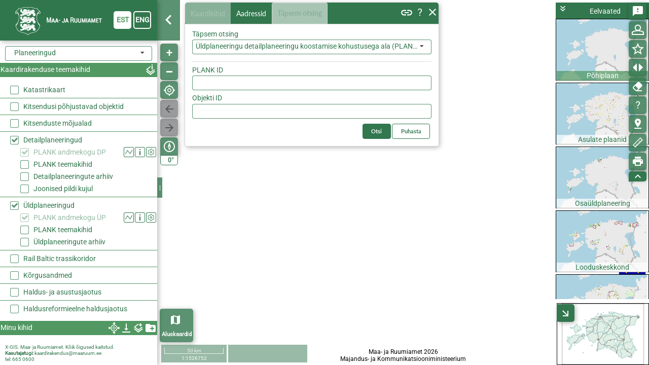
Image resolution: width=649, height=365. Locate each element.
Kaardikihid (209, 13)
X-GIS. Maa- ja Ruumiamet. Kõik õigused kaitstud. (60, 347)
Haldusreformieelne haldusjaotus (75, 309)
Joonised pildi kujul (63, 189)
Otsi (417, 67)
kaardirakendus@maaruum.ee (67, 353)
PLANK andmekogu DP (69, 152)
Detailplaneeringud (52, 140)
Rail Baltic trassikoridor (59, 258)
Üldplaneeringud (49, 205)
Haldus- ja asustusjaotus (62, 292)
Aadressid (253, 13)
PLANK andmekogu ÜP (69, 217)
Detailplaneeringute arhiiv (73, 176)
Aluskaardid (177, 334)
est (123, 20)
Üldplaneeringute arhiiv (69, 242)
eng (142, 20)
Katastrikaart (44, 90)
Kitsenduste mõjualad (57, 123)
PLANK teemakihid (62, 164)
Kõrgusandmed (47, 275)
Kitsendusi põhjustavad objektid (73, 106)
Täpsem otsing (301, 13)
